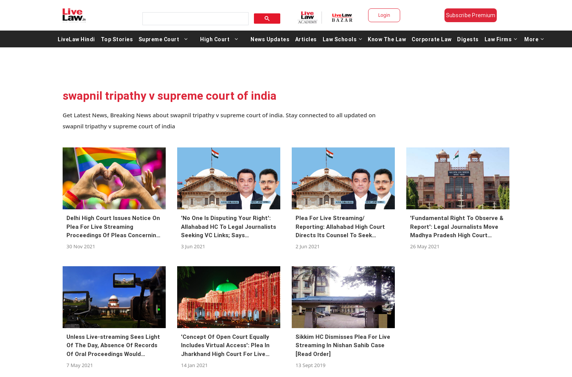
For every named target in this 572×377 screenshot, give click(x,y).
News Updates (269, 39)
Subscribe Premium (471, 15)
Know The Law (387, 39)
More (534, 39)
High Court (214, 39)
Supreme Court (159, 39)
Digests (468, 39)
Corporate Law (432, 39)
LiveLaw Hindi (76, 39)
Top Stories (117, 39)
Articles (306, 39)
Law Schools (342, 39)
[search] (194, 19)
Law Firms (501, 39)
